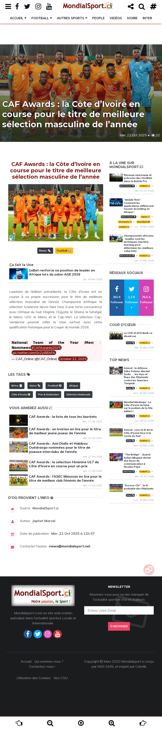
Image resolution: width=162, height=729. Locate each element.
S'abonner (119, 626)
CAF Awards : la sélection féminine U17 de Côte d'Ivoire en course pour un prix (64, 464)
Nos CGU (61, 678)
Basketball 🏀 (143, 222)
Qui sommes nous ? (48, 661)
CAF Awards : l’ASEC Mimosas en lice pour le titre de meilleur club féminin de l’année (65, 478)
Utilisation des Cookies (33, 678)
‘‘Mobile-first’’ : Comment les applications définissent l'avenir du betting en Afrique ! (139, 206)
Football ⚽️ (64, 250)
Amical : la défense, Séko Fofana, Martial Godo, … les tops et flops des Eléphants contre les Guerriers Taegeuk (137, 375)
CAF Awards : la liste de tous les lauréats (63, 416)
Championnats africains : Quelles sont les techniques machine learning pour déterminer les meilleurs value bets (139, 243)
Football (40, 18)
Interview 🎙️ (128, 471)
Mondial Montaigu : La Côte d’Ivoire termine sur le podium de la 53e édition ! (138, 406)
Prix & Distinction (48, 394)
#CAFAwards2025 (46, 347)
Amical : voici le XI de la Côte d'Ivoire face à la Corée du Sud (138, 432)
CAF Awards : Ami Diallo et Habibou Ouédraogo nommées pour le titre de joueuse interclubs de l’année (59, 447)
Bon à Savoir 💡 (127, 186)
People (98, 18)
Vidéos (116, 18)
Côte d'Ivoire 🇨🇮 (21, 394)
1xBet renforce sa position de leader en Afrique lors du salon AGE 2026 (62, 272)
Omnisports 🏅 (125, 222)
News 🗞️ (45, 250)
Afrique (73, 385)
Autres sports (70, 18)
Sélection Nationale (78, 394)
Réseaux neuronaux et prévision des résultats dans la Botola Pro (138, 178)
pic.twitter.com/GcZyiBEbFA (34, 353)
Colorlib (140, 666)
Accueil (16, 18)
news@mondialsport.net (69, 546)
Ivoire (132, 18)
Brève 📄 (16, 385)
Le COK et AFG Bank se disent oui (138, 334)
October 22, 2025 (72, 359)
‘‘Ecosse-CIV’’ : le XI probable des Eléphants (139, 487)
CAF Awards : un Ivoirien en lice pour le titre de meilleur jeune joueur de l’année (65, 431)
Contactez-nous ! (42, 666)
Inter (147, 18)
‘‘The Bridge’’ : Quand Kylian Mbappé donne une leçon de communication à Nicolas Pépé (137, 460)
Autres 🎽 (145, 217)
